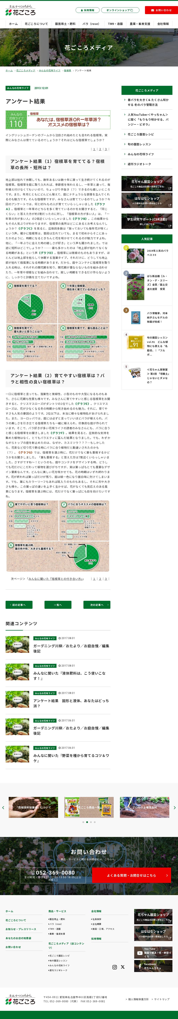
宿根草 (67, 70)
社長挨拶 (96, 919)
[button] (83, 822)
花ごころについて (36, 24)
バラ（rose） (92, 24)
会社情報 (163, 24)
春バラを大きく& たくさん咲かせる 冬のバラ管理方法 (148, 102)
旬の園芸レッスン (139, 144)
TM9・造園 (115, 24)
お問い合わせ (13, 947)
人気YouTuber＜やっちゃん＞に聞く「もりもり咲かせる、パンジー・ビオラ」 (148, 119)
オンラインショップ (120, 10)
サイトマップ (162, 999)
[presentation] (3, 807)
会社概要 (96, 923)
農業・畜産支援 (140, 24)
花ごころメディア (25, 70)
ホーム (13, 24)
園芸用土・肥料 (65, 24)
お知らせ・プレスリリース (21, 929)
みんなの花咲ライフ (49, 70)
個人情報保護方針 (138, 999)
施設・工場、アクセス (103, 928)
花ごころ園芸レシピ (141, 134)
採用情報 (87, 10)
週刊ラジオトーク (139, 164)
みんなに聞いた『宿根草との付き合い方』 (56, 579)
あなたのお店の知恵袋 (18, 938)
